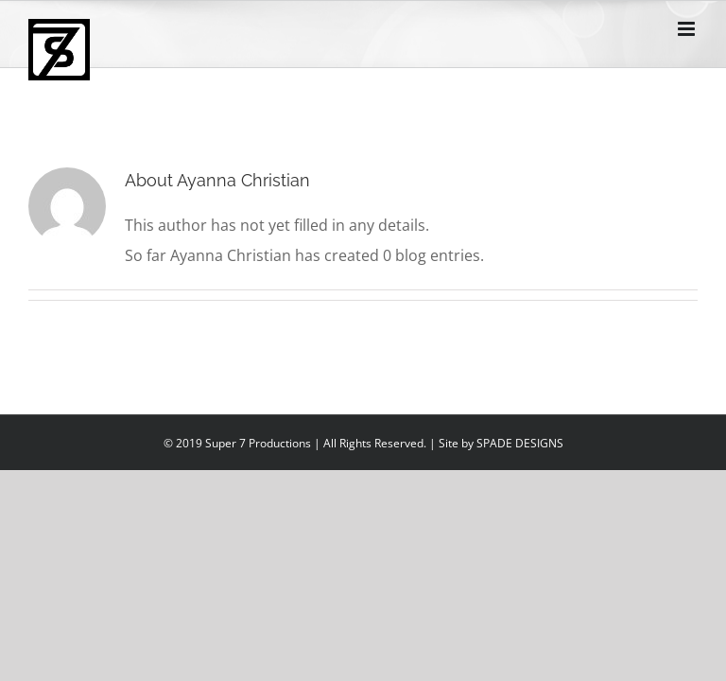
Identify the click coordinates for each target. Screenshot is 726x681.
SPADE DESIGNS (519, 443)
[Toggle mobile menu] (688, 29)
